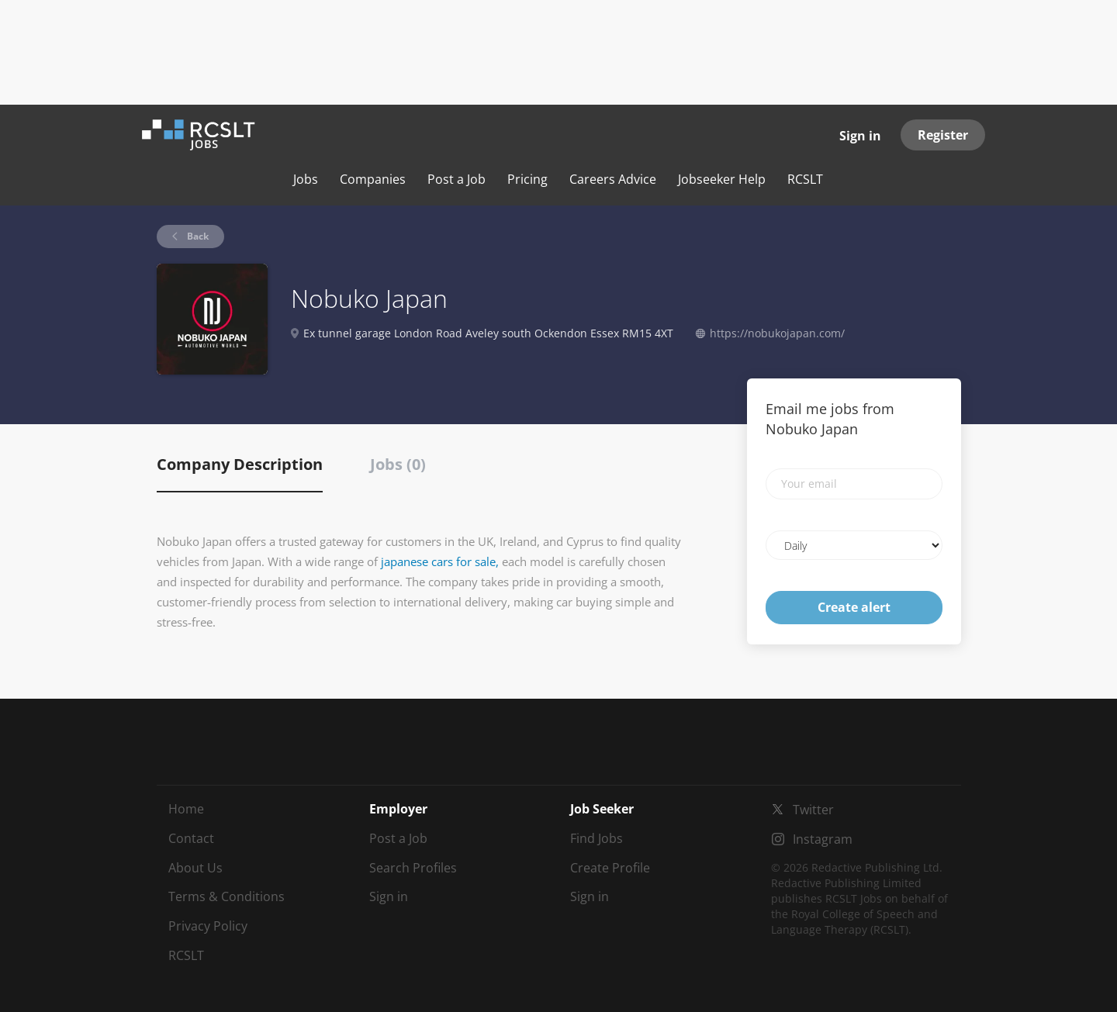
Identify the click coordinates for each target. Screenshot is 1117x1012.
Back (197, 236)
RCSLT (186, 955)
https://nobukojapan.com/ (777, 333)
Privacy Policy (207, 925)
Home (186, 808)
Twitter (813, 809)
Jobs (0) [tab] (398, 464)
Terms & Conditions (226, 896)
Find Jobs (596, 838)
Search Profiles (413, 867)
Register (943, 134)
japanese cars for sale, (440, 561)
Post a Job (398, 838)
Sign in (860, 135)
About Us (195, 867)
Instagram (822, 839)
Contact (191, 838)
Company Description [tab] (240, 464)
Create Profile (610, 867)
